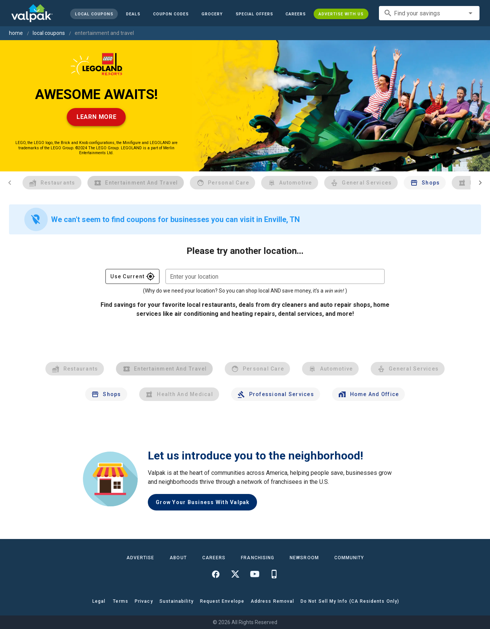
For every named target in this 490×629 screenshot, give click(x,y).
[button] (254, 14)
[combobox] (429, 13)
